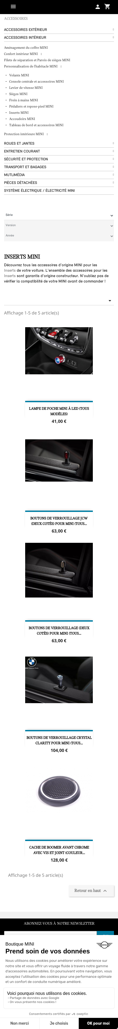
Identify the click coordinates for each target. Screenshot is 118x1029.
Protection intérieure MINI (24, 134)
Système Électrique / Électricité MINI (39, 191)
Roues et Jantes (19, 144)
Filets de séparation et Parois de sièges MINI (37, 60)
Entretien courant (22, 152)
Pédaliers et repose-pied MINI (31, 106)
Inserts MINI (19, 113)
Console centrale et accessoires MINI (36, 81)
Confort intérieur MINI (21, 54)
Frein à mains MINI (23, 100)
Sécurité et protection (26, 159)
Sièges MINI (18, 94)
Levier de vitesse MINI (26, 88)
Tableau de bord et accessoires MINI (36, 125)
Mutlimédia (14, 175)
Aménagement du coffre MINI (26, 48)
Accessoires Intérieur (25, 38)
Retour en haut (91, 891)
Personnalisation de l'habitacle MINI (31, 66)
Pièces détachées (20, 183)
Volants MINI (19, 75)
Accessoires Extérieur (25, 30)
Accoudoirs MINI (22, 119)
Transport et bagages (25, 167)
